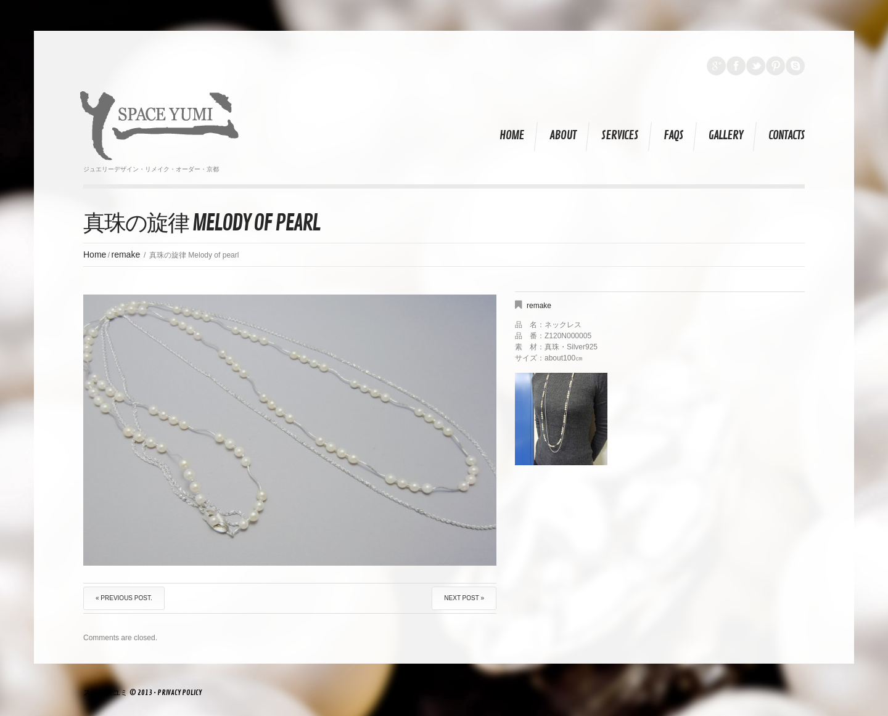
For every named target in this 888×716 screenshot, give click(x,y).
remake (126, 254)
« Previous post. (124, 598)
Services (619, 135)
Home (512, 135)
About (562, 135)
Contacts (786, 135)
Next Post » (464, 598)
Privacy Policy (179, 693)
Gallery (726, 135)
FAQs (673, 135)
